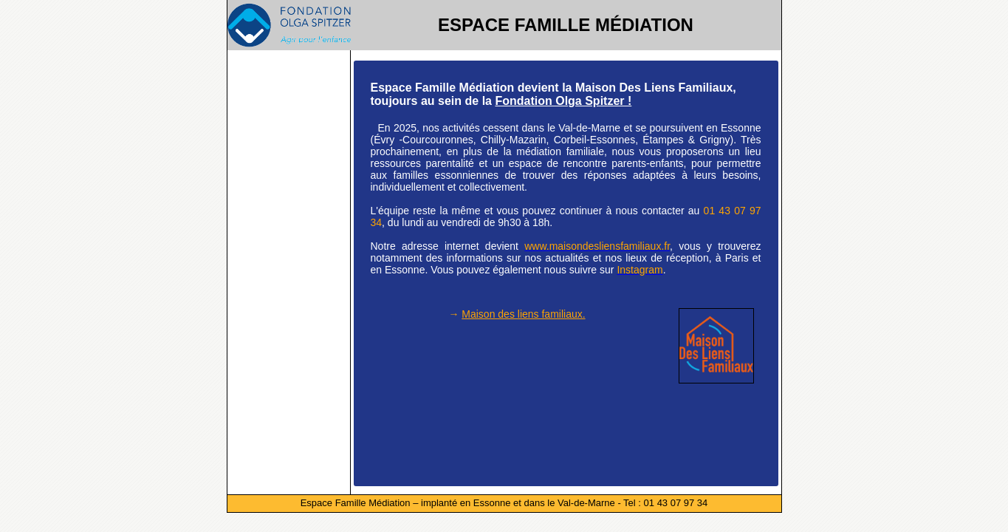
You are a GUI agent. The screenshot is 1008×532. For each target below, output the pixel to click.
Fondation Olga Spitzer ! (563, 101)
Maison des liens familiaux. (523, 314)
